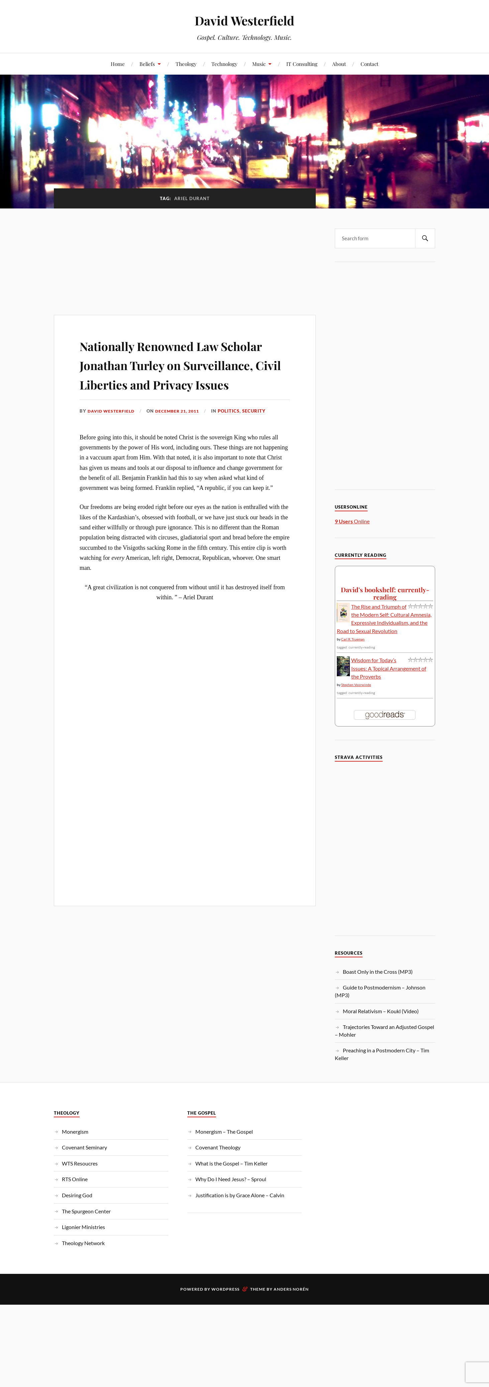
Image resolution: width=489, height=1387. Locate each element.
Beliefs (147, 63)
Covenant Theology (217, 1147)
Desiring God (77, 1195)
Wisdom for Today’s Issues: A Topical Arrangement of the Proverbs (388, 668)
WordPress (225, 1289)
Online (352, 521)
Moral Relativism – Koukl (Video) (381, 1011)
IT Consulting (301, 63)
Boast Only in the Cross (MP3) (378, 971)
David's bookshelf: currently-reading (385, 593)
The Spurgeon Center (86, 1211)
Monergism (75, 1131)
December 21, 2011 (183, 430)
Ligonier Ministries (83, 1227)
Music (259, 63)
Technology (224, 63)
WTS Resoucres (80, 1163)
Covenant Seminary (84, 1147)
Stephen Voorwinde (356, 685)
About (339, 63)
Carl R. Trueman (353, 639)
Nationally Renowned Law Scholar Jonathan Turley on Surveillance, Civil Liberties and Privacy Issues (174, 373)
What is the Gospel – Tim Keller (231, 1163)
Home (118, 63)
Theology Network (83, 1243)
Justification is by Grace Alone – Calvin (239, 1195)
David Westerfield (244, 20)
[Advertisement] (185, 258)
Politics (236, 430)
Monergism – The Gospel (224, 1131)
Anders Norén (291, 1289)
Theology (186, 63)
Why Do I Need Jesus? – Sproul (230, 1179)
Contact (369, 63)
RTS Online (75, 1179)
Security (261, 430)
